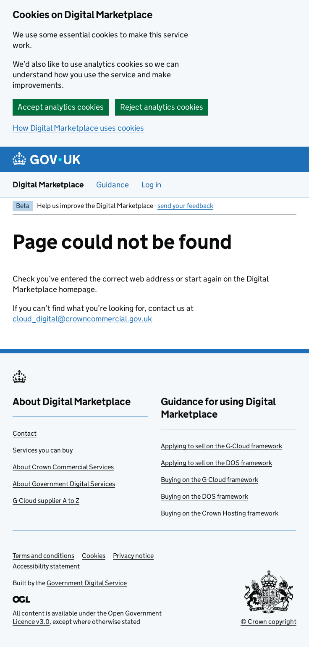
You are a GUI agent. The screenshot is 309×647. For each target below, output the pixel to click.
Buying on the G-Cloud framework (209, 480)
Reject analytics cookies (161, 107)
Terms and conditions (43, 556)
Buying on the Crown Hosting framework (219, 513)
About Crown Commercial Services (63, 467)
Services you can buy (43, 450)
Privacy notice (133, 556)
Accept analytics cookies (61, 107)
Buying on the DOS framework (204, 496)
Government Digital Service (87, 583)
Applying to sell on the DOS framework (216, 463)
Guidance (112, 184)
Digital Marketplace (48, 184)
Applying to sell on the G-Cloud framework (221, 446)
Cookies (93, 556)
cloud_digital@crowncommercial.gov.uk (82, 319)
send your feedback (185, 206)
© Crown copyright (268, 622)
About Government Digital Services (64, 484)
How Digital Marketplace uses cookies (78, 128)
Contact (25, 433)
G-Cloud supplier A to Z (46, 501)
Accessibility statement (46, 566)
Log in (151, 184)
